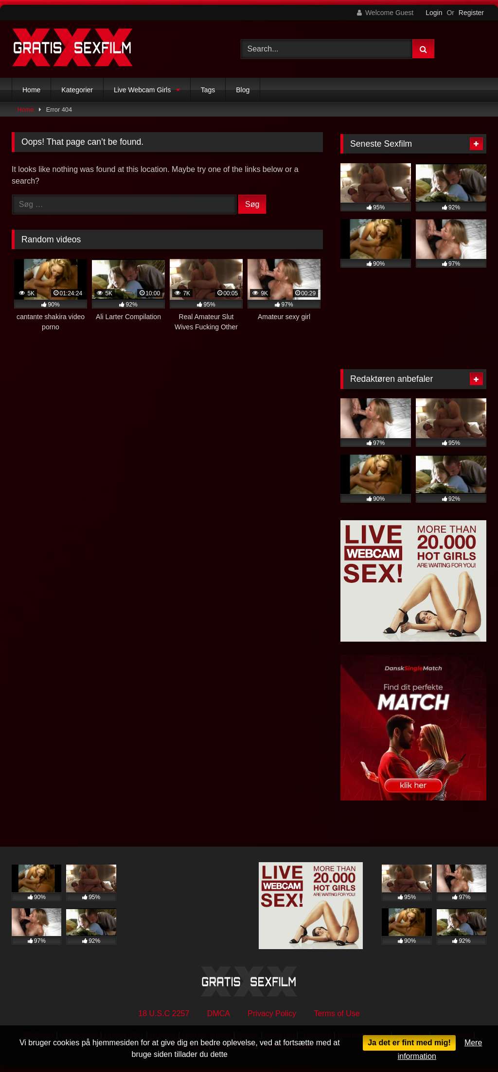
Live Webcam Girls (142, 90)
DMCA (218, 1013)
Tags (208, 90)
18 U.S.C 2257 (163, 1013)
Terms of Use (336, 1013)
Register (471, 13)
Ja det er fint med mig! (409, 1042)
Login (434, 13)
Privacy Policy (272, 1013)
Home (31, 90)
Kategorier (77, 90)
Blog (242, 90)
